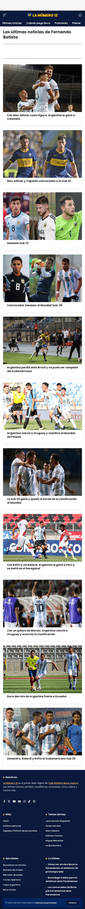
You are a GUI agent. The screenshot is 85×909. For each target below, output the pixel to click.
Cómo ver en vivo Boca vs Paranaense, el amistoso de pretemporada (62, 868)
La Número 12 (10, 783)
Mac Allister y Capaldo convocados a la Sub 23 (39, 181)
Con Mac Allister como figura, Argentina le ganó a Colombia (41, 117)
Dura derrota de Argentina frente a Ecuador (37, 696)
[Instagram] (24, 801)
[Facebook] (4, 801)
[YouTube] (14, 801)
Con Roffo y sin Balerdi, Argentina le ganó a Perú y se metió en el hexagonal (41, 566)
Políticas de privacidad (45, 903)
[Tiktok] (29, 801)
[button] (73, 902)
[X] (9, 801)
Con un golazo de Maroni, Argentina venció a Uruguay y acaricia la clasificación (37, 632)
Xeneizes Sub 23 (18, 243)
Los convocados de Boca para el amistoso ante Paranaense (61, 891)
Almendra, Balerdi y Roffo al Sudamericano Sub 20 (41, 758)
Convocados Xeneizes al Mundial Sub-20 (34, 305)
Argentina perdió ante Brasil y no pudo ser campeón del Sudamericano (42, 369)
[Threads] (34, 801)
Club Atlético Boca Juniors (63, 783)
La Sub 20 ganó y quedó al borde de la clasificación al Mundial (42, 501)
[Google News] (19, 801)
